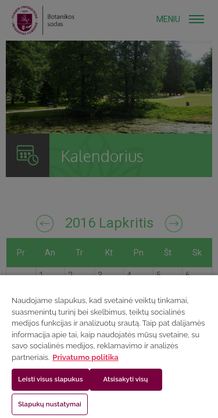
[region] (109, 346)
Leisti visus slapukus (50, 379)
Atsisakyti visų (125, 379)
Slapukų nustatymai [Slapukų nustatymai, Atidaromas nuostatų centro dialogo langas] (49, 404)
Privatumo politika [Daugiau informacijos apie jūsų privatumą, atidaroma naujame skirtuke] (85, 357)
